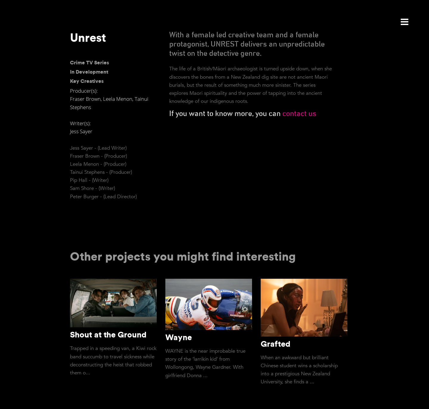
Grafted (275, 343)
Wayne (178, 337)
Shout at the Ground (108, 334)
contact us (299, 114)
